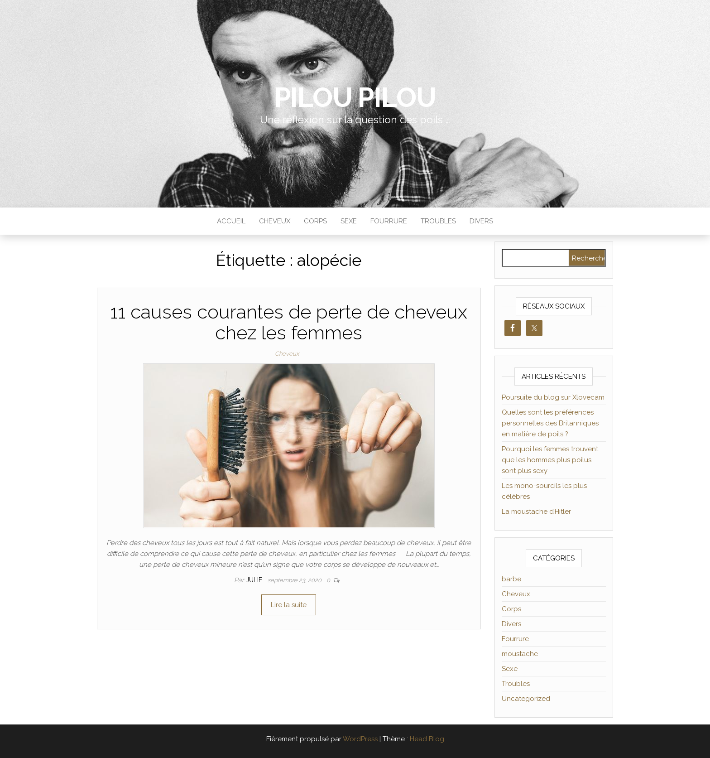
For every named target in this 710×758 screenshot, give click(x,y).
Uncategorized (526, 699)
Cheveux (274, 221)
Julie (255, 580)
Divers (481, 221)
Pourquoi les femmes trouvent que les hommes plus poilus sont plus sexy (550, 460)
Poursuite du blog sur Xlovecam (553, 397)
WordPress (360, 739)
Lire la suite (289, 605)
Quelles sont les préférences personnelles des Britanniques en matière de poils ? (550, 423)
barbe (511, 579)
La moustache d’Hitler (536, 511)
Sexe (349, 221)
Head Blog (427, 739)
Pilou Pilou (355, 97)
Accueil (231, 221)
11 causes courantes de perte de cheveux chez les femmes (288, 322)
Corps (315, 221)
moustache (520, 654)
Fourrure (388, 221)
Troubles (438, 221)
